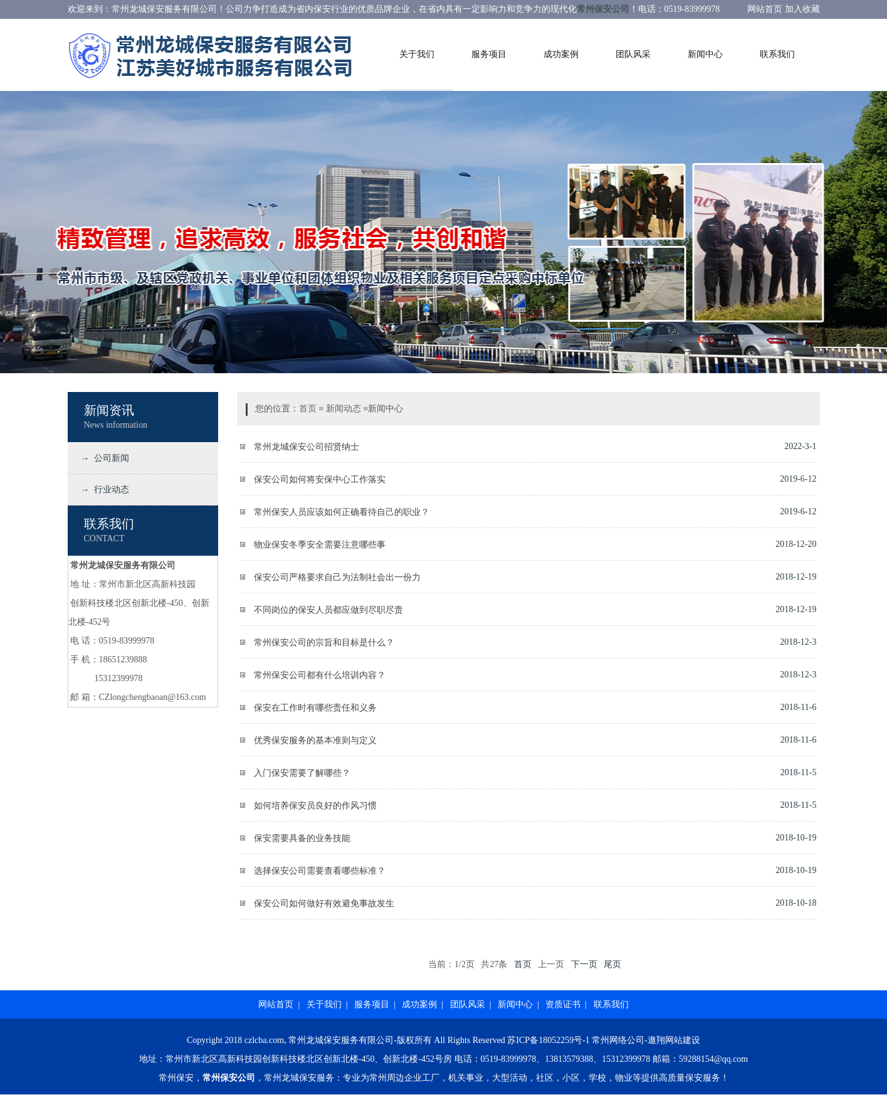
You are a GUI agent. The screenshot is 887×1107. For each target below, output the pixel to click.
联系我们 (777, 54)
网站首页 (275, 1004)
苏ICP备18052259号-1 (548, 1040)
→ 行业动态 (102, 489)
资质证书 (562, 1004)
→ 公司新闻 (102, 458)
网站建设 (682, 1040)
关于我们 (416, 54)
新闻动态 (343, 408)
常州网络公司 (618, 1040)
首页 (308, 408)
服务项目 (488, 54)
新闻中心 (705, 54)
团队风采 (633, 54)
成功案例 (561, 54)
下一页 (584, 964)
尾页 (612, 964)
